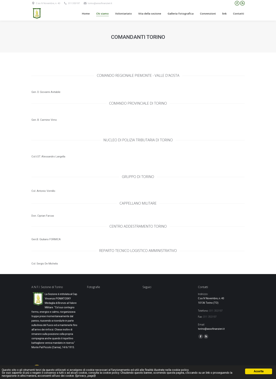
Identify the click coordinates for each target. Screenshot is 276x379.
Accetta (258, 371)
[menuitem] (85, 13)
